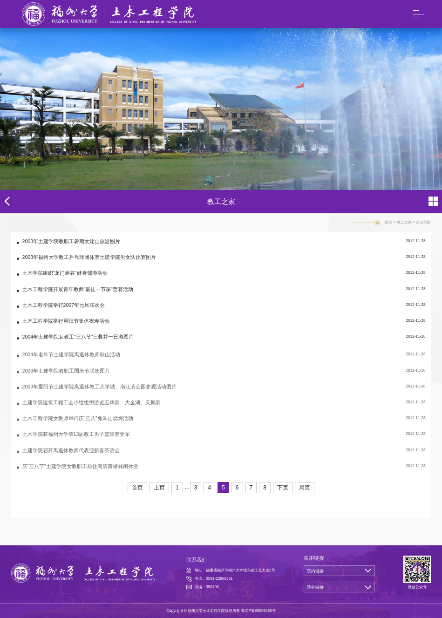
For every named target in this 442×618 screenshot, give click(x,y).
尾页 (304, 487)
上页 (159, 487)
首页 (388, 222)
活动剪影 (423, 222)
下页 (282, 487)
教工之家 (404, 222)
